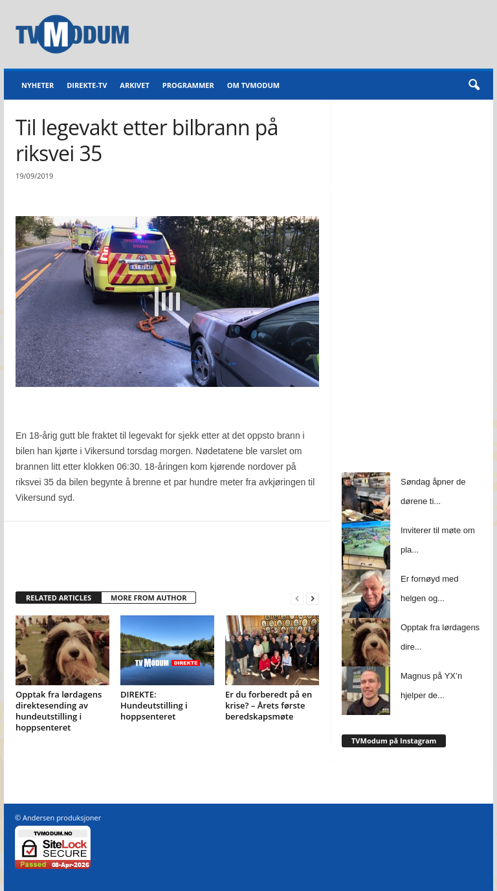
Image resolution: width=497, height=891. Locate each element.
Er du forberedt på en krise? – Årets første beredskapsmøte (268, 705)
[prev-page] (297, 598)
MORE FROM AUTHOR (148, 597)
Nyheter (37, 85)
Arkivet (134, 85)
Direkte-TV (87, 85)
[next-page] (312, 598)
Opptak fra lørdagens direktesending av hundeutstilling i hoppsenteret (59, 710)
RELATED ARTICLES (58, 597)
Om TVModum (253, 85)
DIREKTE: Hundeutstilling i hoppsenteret (154, 705)
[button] (473, 85)
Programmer (188, 85)
